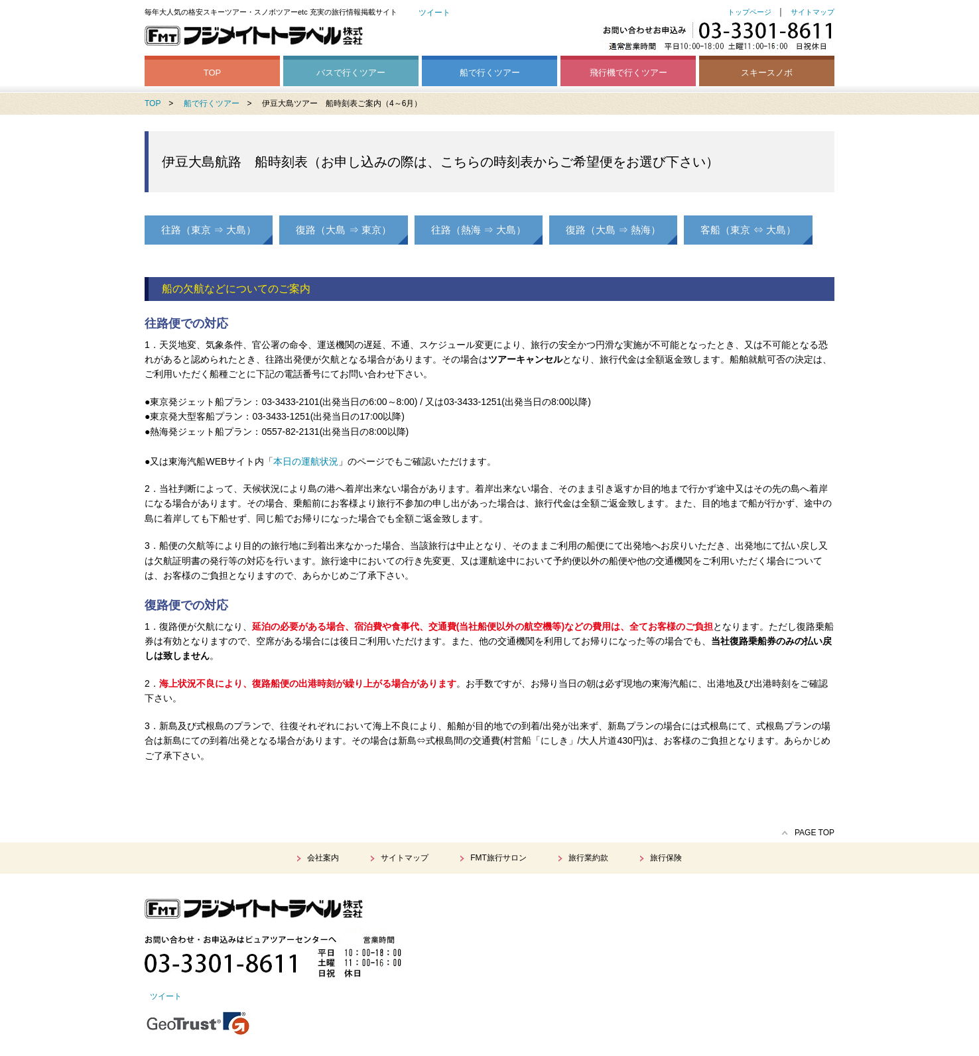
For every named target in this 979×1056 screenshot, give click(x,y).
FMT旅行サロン (498, 857)
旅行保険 (666, 857)
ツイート (434, 12)
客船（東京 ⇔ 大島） (747, 229)
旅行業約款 (588, 857)
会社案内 (323, 857)
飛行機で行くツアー (628, 73)
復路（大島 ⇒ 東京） (343, 229)
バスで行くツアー (350, 73)
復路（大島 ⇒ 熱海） (613, 229)
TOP (213, 73)
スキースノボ (767, 73)
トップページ (749, 12)
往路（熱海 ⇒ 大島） (478, 229)
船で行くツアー (490, 73)
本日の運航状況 (305, 461)
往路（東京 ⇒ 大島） (208, 229)
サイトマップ (812, 12)
